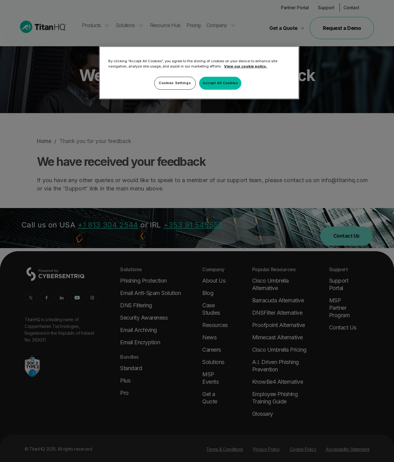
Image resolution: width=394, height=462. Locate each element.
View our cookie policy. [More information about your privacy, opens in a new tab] (245, 66)
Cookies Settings (175, 83)
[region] (199, 72)
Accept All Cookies (220, 83)
